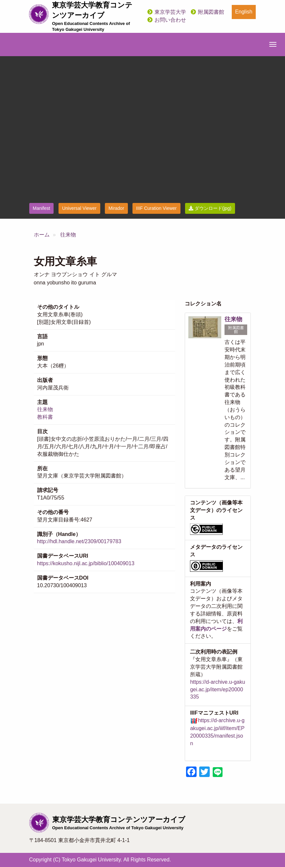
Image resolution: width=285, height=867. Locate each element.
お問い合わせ (170, 20)
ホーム (42, 234)
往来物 (68, 234)
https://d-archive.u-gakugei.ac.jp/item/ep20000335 (217, 689)
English (243, 11)
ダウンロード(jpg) (210, 208)
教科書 (45, 417)
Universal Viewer (79, 208)
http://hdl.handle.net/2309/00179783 (79, 541)
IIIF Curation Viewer (156, 208)
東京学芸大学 (170, 12)
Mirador (116, 208)
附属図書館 (211, 12)
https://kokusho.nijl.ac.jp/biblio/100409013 (85, 563)
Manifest (41, 208)
